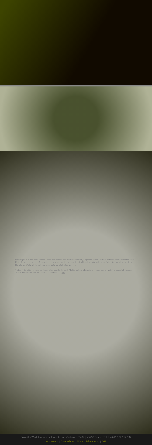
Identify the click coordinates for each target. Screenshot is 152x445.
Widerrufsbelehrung (88, 441)
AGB (104, 441)
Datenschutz (67, 441)
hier (73, 265)
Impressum (52, 441)
